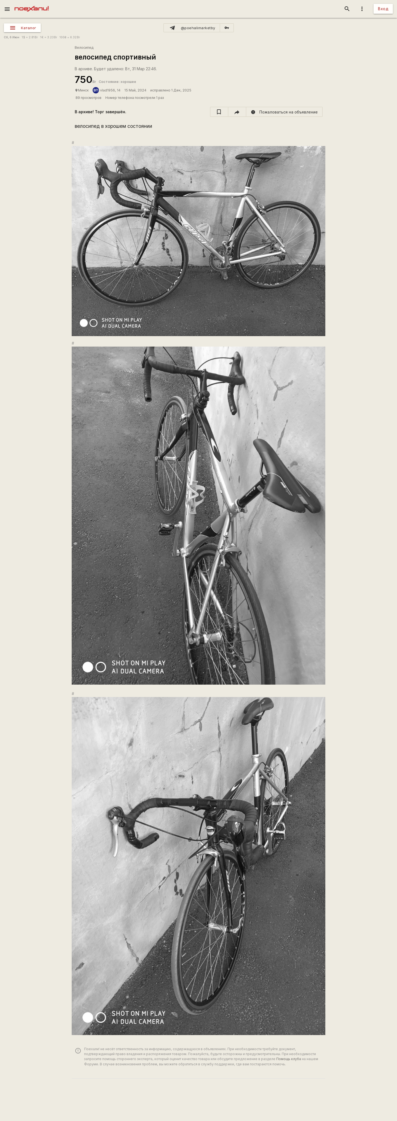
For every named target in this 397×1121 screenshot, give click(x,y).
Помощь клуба (288, 1059)
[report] (284, 112)
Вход (383, 8)
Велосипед (84, 47)
